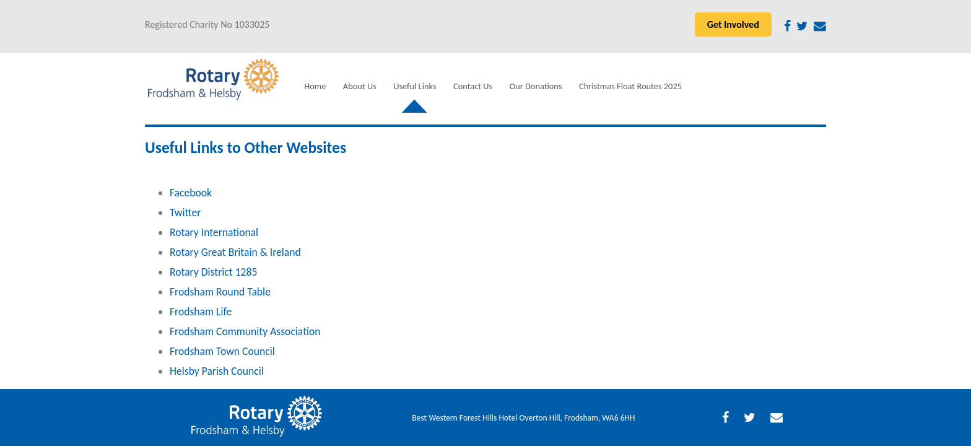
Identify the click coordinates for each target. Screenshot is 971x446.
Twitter (185, 212)
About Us (360, 86)
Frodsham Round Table (220, 292)
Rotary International (214, 232)
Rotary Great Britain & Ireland (235, 252)
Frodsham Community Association (245, 331)
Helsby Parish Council (217, 371)
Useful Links (414, 86)
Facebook (191, 192)
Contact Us (472, 86)
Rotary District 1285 (213, 272)
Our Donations (536, 86)
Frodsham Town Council (222, 351)
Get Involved (733, 24)
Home (315, 86)
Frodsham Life (201, 311)
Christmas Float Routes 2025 (630, 86)
